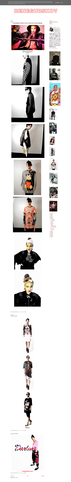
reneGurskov (57, 27)
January (52, 229)
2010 (51, 235)
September (52, 220)
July (51, 221)
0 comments (22, 430)
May (51, 222)
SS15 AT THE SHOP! (14, 433)
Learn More (57, 2)
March (52, 228)
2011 (51, 234)
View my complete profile (53, 48)
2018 (51, 214)
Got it (62, 2)
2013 (51, 232)
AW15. (12, 21)
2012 (51, 233)
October (52, 219)
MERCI (27, 427)
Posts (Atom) (16, 477)
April (51, 223)
